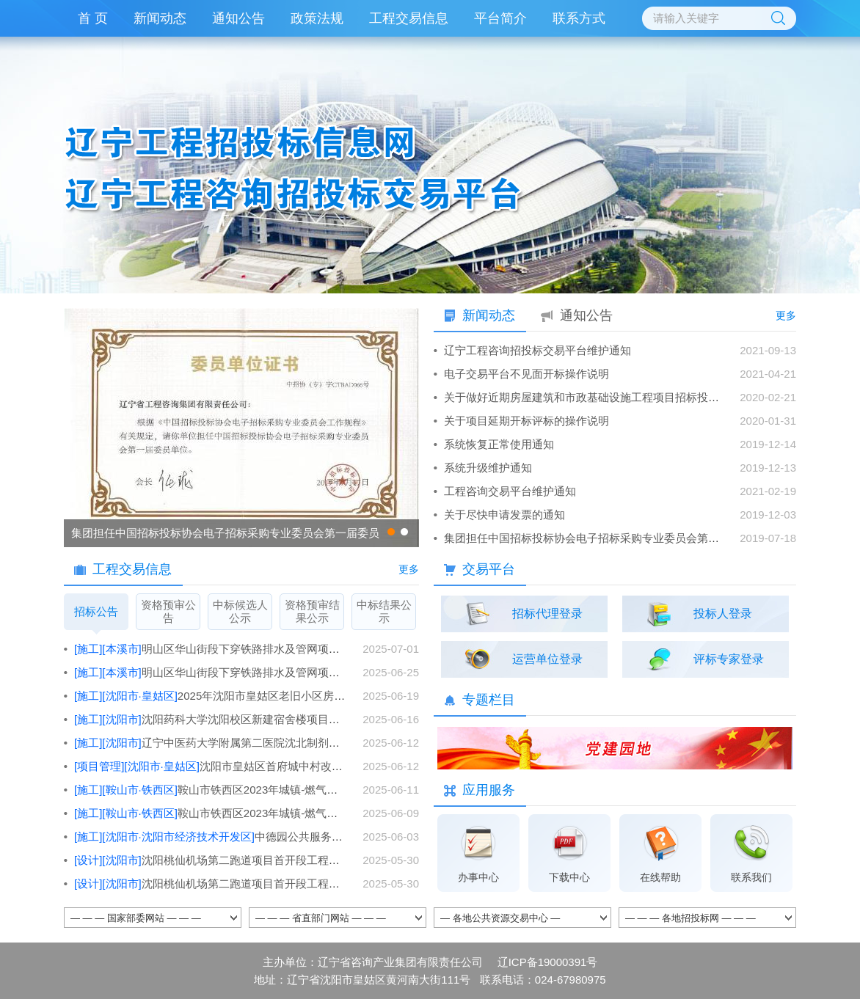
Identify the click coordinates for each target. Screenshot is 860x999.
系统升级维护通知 (488, 467)
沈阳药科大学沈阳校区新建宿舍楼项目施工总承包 (229, 719)
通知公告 (238, 18)
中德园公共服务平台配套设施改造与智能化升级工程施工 (302, 836)
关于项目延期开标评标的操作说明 (526, 420)
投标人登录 (722, 613)
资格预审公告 (168, 611)
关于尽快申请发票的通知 (504, 514)
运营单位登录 (547, 659)
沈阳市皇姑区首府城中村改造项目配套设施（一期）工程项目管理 (335, 766)
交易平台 (488, 569)
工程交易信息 (408, 18)
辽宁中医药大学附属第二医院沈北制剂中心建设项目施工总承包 (262, 742)
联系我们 (751, 877)
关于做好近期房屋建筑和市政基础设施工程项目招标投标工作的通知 (609, 397)
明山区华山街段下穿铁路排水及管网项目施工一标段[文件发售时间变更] (281, 649)
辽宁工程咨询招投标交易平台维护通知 (537, 350)
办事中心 (478, 877)
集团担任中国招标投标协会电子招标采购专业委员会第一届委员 (225, 533)
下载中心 (569, 877)
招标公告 (96, 617)
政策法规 (317, 18)
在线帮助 (660, 877)
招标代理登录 (547, 613)
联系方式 (579, 18)
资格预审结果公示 (312, 611)
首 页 (93, 18)
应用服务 (488, 790)
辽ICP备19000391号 (548, 962)
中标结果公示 (384, 611)
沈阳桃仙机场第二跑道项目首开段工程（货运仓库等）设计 (251, 860)
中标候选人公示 (240, 611)
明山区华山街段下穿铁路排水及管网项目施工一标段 (273, 672)
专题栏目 (488, 699)
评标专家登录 (728, 659)
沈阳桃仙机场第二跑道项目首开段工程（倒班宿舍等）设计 (251, 883)
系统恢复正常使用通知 (499, 444)
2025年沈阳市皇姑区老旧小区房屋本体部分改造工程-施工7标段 (319, 695)
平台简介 (500, 18)
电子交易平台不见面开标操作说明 (526, 373)
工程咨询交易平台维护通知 (510, 491)
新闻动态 (160, 18)
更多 (408, 569)
